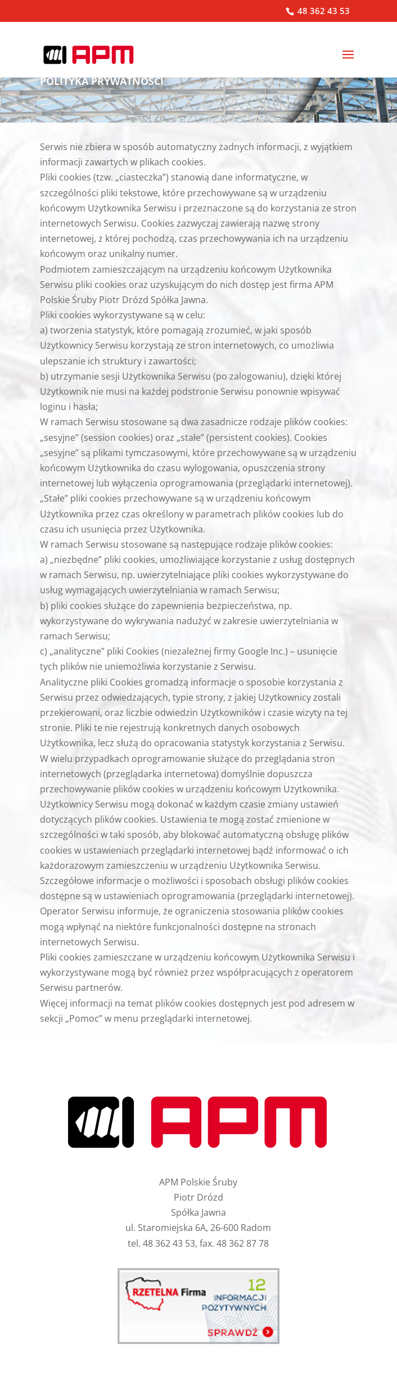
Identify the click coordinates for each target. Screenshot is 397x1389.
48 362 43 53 (322, 10)
